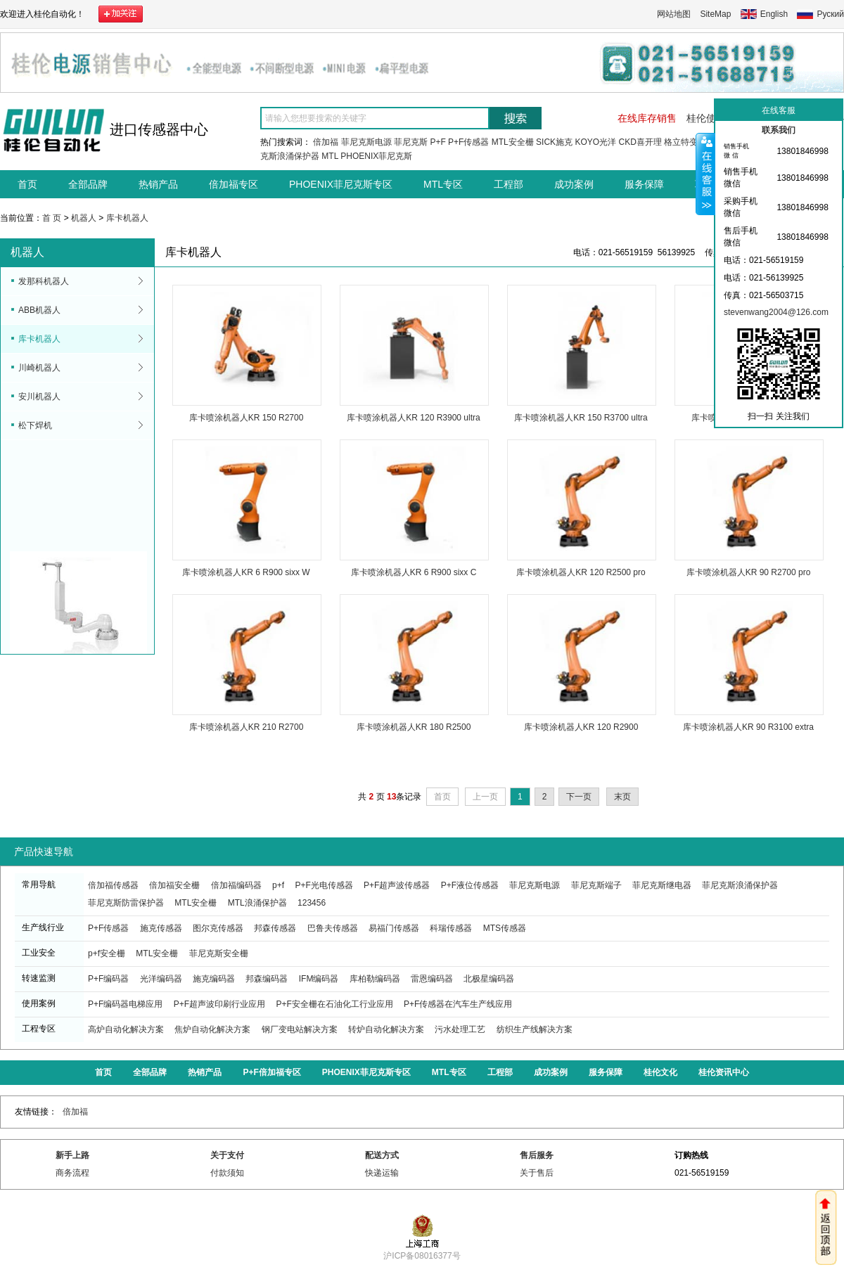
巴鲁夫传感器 (332, 928)
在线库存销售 (647, 118)
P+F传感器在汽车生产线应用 (458, 1004)
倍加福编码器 (236, 885)
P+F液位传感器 (470, 885)
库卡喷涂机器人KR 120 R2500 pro (580, 572)
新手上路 (72, 1155)
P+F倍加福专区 (271, 1072)
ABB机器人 (39, 310)
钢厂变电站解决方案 (300, 1029)
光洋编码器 (161, 979)
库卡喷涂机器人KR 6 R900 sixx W (245, 572)
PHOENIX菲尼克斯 (376, 156)
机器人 (83, 218)
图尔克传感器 (218, 928)
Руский (830, 14)
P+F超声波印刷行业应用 (219, 1004)
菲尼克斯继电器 (661, 885)
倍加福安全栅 (174, 885)
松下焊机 (35, 425)
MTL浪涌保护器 (257, 903)
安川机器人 (39, 396)
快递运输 (382, 1173)
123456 (312, 903)
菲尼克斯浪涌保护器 (740, 885)
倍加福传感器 (113, 885)
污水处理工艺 (460, 1029)
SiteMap (715, 14)
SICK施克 (554, 142)
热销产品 (158, 184)
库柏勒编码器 (375, 979)
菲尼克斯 (411, 142)
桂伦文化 (660, 1072)
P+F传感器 (468, 142)
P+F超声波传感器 (397, 885)
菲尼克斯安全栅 (218, 953)
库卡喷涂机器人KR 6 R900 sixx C (414, 572)
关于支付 (227, 1155)
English (774, 14)
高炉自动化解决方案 (126, 1029)
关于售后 (537, 1173)
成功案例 (574, 184)
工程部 (508, 184)
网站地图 (674, 14)
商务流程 (72, 1173)
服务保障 (644, 184)
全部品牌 (88, 184)
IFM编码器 (319, 979)
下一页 (579, 797)
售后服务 (537, 1155)
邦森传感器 (275, 928)
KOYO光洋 (595, 142)
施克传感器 (161, 928)
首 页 (51, 218)
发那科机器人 (43, 281)
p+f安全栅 (106, 953)
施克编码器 (214, 979)
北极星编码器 (488, 979)
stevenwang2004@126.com (776, 312)
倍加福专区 (233, 184)
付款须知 (227, 1173)
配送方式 (382, 1155)
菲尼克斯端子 (596, 885)
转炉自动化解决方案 (386, 1029)
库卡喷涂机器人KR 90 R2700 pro (748, 572)
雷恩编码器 (432, 979)
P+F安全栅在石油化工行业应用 (334, 1004)
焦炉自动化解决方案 (212, 1029)
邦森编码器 (266, 979)
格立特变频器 (689, 142)
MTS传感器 (504, 928)
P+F (437, 142)
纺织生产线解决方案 (535, 1029)
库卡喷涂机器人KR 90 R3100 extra (748, 727)
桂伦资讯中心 (723, 1072)
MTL (329, 156)
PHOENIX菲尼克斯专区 (340, 184)
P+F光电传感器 (323, 885)
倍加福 (325, 142)
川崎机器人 (39, 368)
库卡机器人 (127, 218)
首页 (27, 184)
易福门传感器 (394, 928)
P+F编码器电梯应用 (125, 1004)
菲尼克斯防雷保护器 (126, 903)
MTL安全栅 (513, 142)
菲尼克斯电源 (366, 142)
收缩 (705, 173)
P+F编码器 (108, 979)
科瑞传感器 (451, 928)
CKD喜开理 (639, 142)
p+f (278, 885)
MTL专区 (443, 184)
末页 (622, 797)
